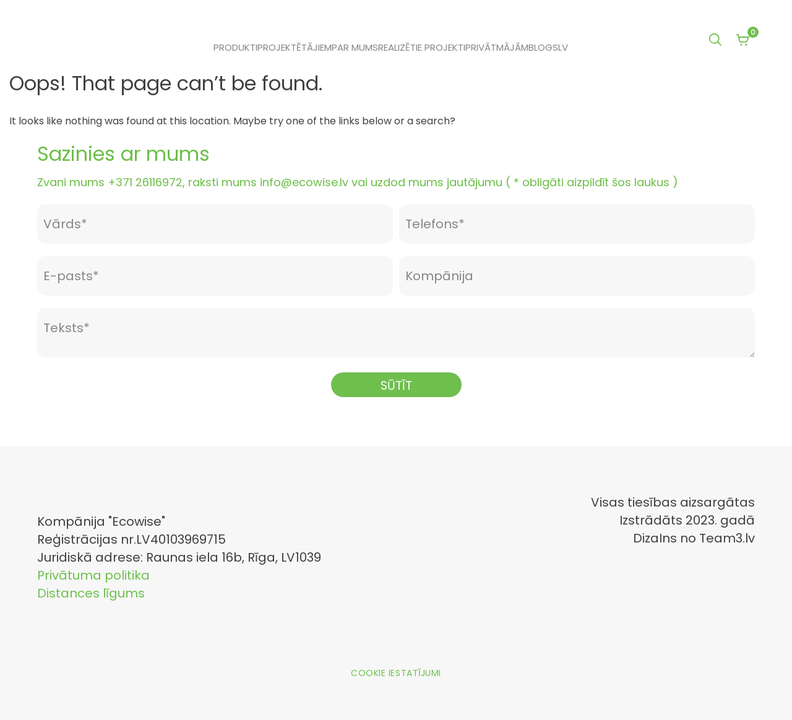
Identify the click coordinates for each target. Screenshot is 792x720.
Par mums (355, 47)
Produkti (235, 47)
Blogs (543, 47)
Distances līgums (91, 593)
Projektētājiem (294, 47)
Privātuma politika (93, 575)
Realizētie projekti (421, 47)
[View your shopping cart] (742, 40)
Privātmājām (496, 47)
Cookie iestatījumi (396, 673)
